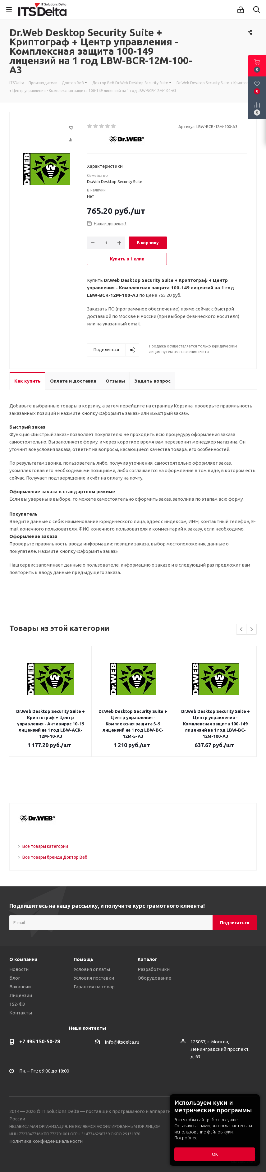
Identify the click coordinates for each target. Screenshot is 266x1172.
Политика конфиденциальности (46, 1141)
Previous (241, 629)
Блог (14, 978)
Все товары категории (45, 846)
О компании (23, 959)
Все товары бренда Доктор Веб (54, 857)
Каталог (147, 959)
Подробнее (186, 1137)
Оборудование (154, 978)
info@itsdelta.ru (122, 1042)
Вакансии (20, 986)
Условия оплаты (92, 969)
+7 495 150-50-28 (39, 1041)
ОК (215, 1154)
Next (251, 629)
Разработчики (154, 969)
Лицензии (20, 995)
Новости (19, 969)
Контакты (20, 1012)
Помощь (84, 959)
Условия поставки (94, 978)
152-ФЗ (17, 1004)
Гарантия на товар (94, 986)
